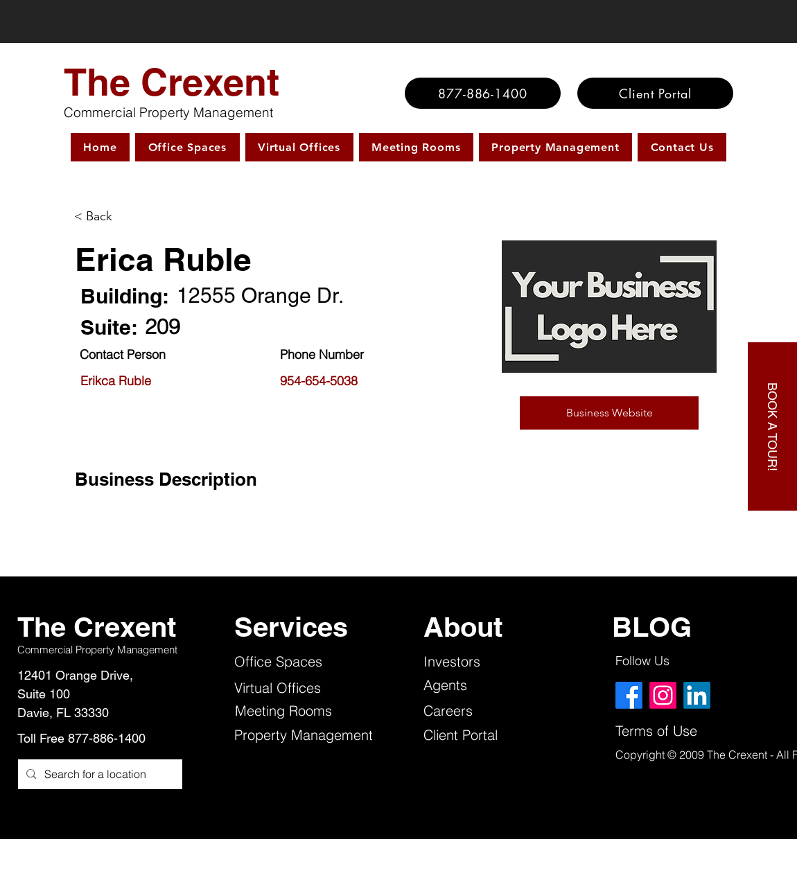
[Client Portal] (655, 93)
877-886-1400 (107, 738)
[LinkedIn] (696, 695)
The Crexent (171, 82)
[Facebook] (628, 695)
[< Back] (132, 216)
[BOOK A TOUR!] (772, 426)
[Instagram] (662, 695)
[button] (609, 413)
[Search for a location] (98, 774)
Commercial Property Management (168, 112)
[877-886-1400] (483, 93)
